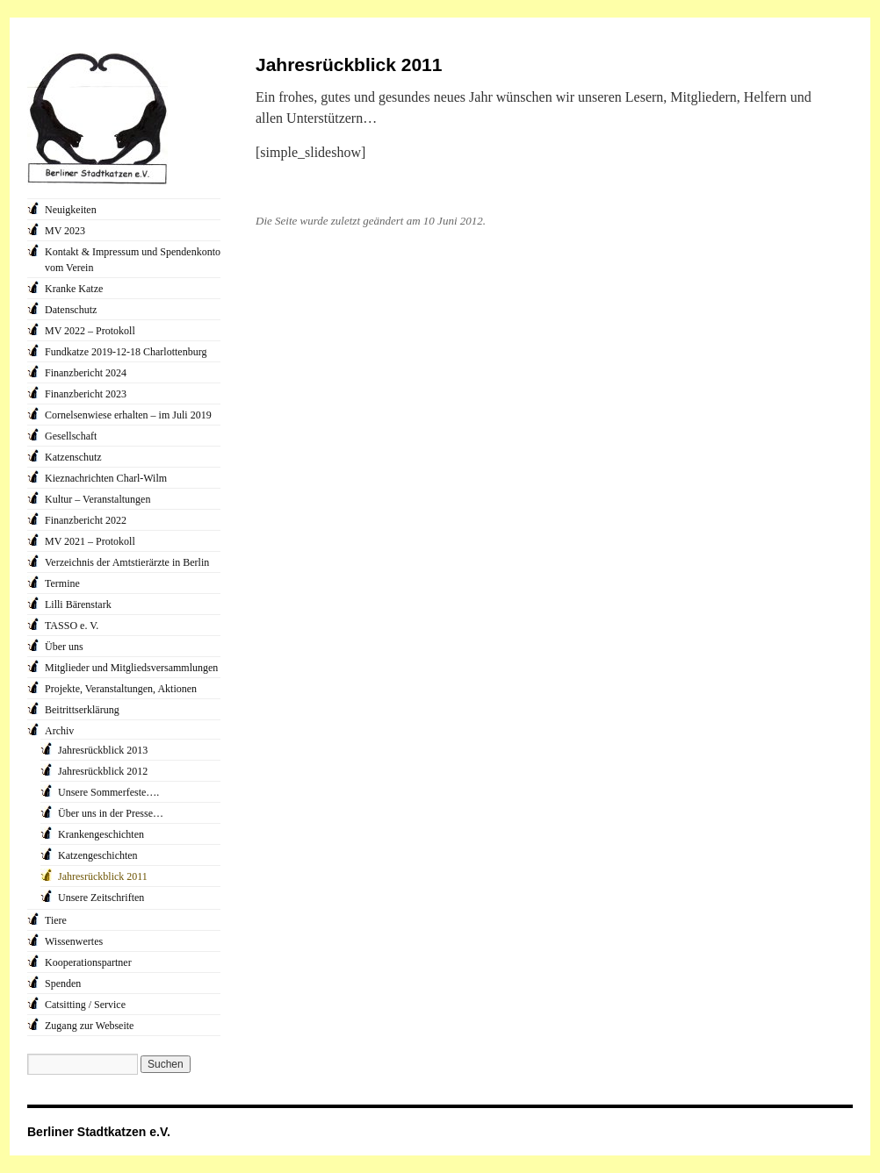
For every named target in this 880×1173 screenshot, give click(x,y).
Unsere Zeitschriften (101, 897)
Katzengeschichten (98, 855)
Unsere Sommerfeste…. (108, 792)
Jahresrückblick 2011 (103, 876)
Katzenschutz (73, 457)
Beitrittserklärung (82, 710)
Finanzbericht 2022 (85, 520)
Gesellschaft (71, 436)
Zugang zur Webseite (89, 1025)
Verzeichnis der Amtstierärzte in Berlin (127, 562)
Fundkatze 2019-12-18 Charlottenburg (125, 352)
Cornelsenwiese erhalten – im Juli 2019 (128, 415)
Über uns (64, 646)
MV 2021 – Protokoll (90, 541)
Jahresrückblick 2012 (103, 771)
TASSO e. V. (71, 625)
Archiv (59, 731)
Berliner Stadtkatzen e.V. (98, 1132)
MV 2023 (65, 231)
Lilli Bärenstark (78, 604)
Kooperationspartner (88, 962)
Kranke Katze (74, 289)
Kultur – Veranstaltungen (97, 499)
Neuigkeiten (71, 210)
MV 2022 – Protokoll (90, 331)
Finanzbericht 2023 (85, 394)
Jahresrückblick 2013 (103, 750)
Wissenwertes (74, 941)
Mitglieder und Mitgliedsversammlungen (131, 668)
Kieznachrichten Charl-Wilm (106, 478)
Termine (62, 583)
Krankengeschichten (101, 834)
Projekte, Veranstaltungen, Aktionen (121, 689)
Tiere (56, 920)
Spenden (63, 983)
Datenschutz (71, 310)
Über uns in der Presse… (110, 813)
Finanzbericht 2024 (85, 373)
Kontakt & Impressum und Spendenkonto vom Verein (132, 260)
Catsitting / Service (85, 1004)
